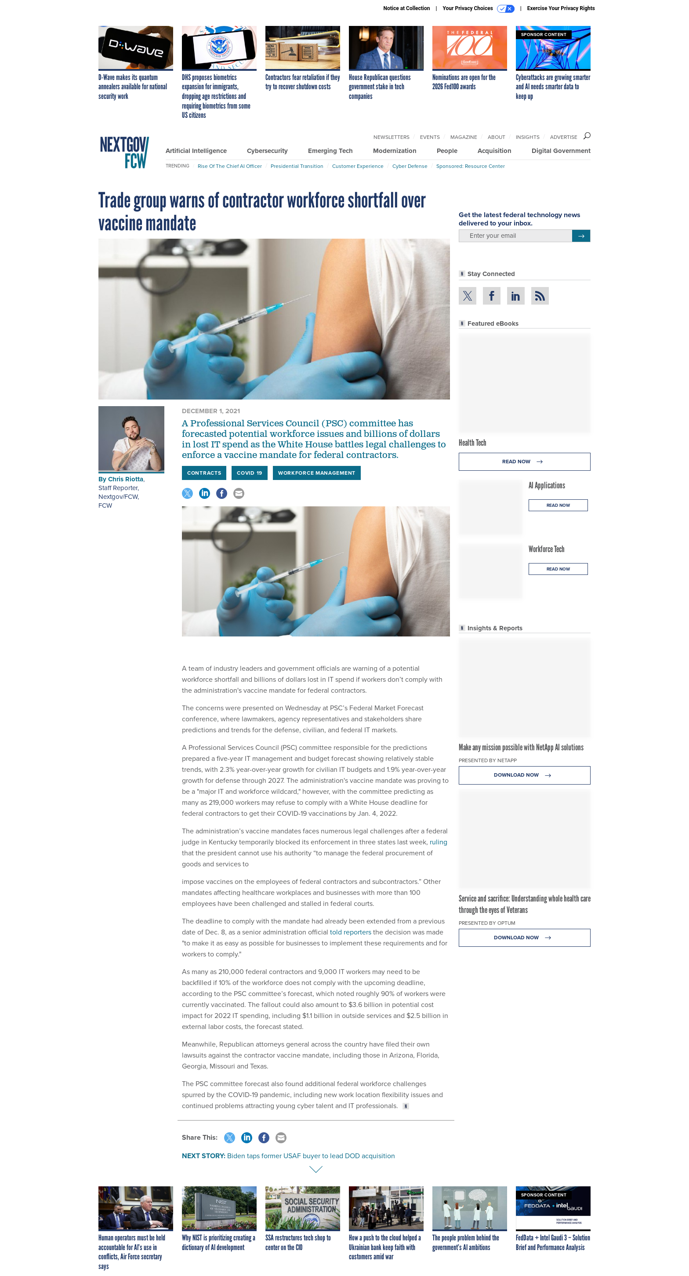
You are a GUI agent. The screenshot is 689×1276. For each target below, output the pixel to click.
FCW (105, 505)
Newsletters (392, 137)
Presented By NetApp (488, 760)
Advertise (563, 137)
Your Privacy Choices (479, 9)
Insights (528, 137)
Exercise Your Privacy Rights (561, 8)
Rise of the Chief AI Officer (230, 166)
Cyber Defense (410, 166)
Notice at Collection (406, 8)
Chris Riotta (125, 479)
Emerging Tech (330, 151)
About (496, 137)
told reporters (350, 932)
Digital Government (561, 151)
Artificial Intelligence (196, 151)
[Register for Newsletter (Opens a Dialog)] (581, 236)
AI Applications (547, 485)
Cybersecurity (267, 151)
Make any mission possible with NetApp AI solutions (521, 747)
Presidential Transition (297, 166)
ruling (438, 842)
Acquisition (494, 151)
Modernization (395, 151)
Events (430, 137)
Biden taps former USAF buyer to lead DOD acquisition (311, 1156)
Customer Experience (358, 166)
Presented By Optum (487, 923)
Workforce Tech (547, 549)
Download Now (525, 775)
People (447, 151)
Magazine (463, 137)
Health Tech (472, 442)
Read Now (525, 462)
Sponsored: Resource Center (470, 166)
